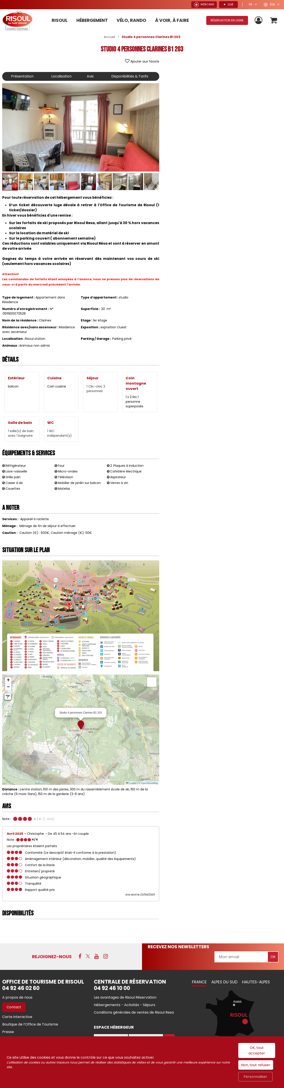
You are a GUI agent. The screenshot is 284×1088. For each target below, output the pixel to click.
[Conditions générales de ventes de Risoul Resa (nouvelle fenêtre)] (134, 1012)
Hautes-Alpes (256, 982)
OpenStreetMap (149, 783)
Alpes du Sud (224, 982)
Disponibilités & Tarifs (129, 76)
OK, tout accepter (256, 1050)
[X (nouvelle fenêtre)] (88, 956)
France (199, 982)
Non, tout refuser (255, 1064)
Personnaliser (255, 1076)
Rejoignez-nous (52, 957)
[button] (273, 20)
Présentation (22, 76)
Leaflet (131, 783)
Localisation (61, 76)
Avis (90, 76)
